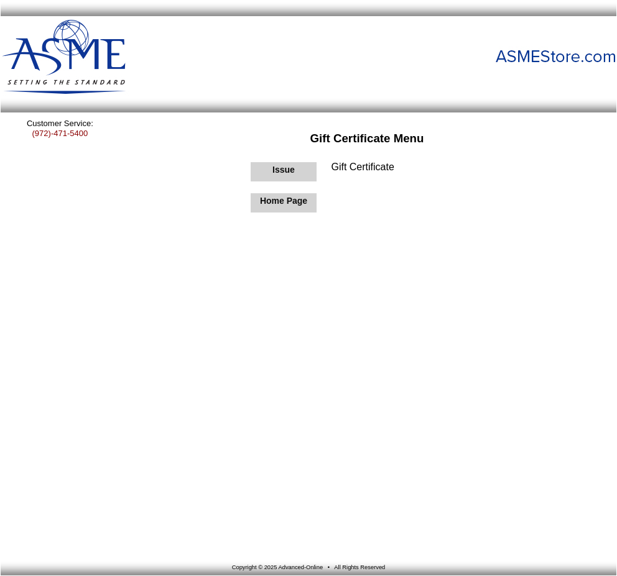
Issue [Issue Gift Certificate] (283, 170)
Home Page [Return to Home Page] (283, 201)
